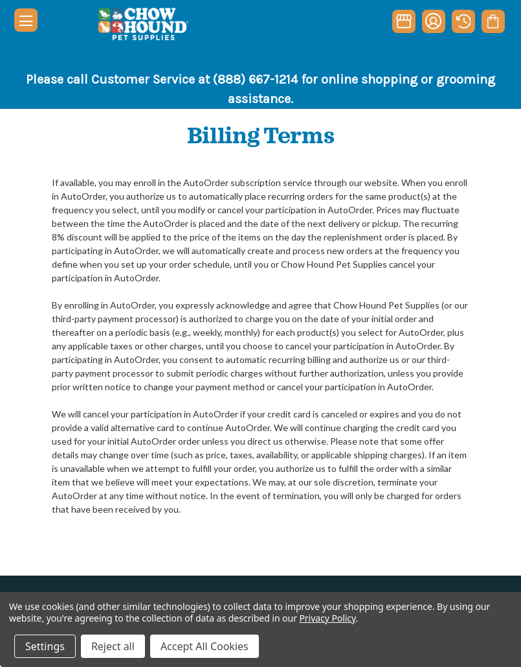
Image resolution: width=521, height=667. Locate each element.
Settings (45, 646)
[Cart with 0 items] (492, 21)
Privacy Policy (327, 618)
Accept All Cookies (205, 646)
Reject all (113, 646)
